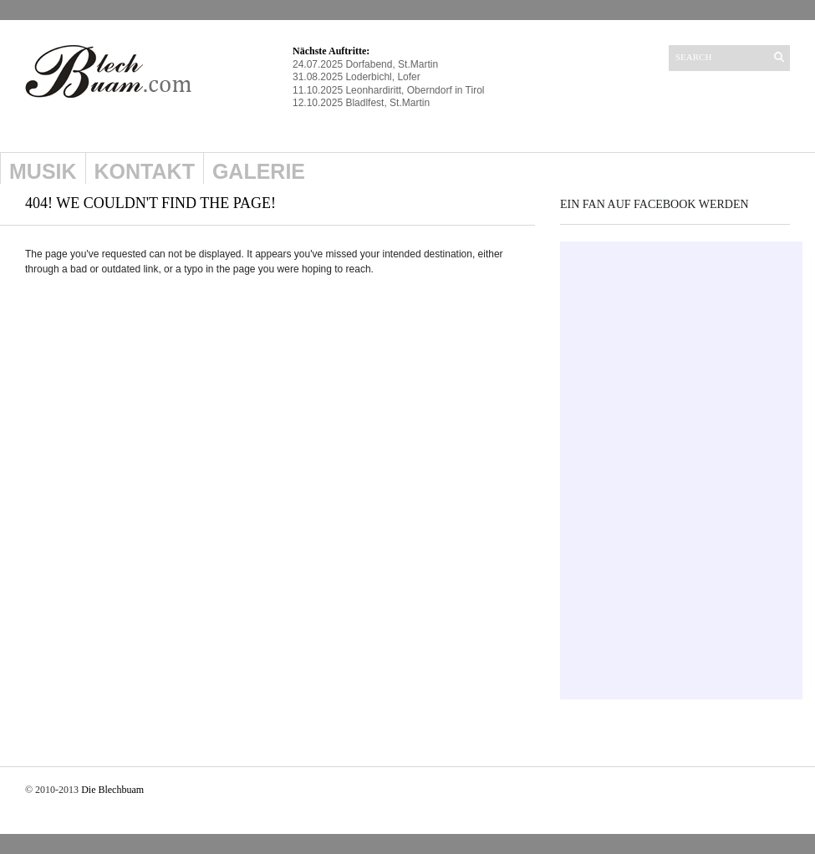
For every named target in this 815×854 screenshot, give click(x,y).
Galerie (258, 171)
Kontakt (144, 171)
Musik (43, 171)
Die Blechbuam (112, 790)
